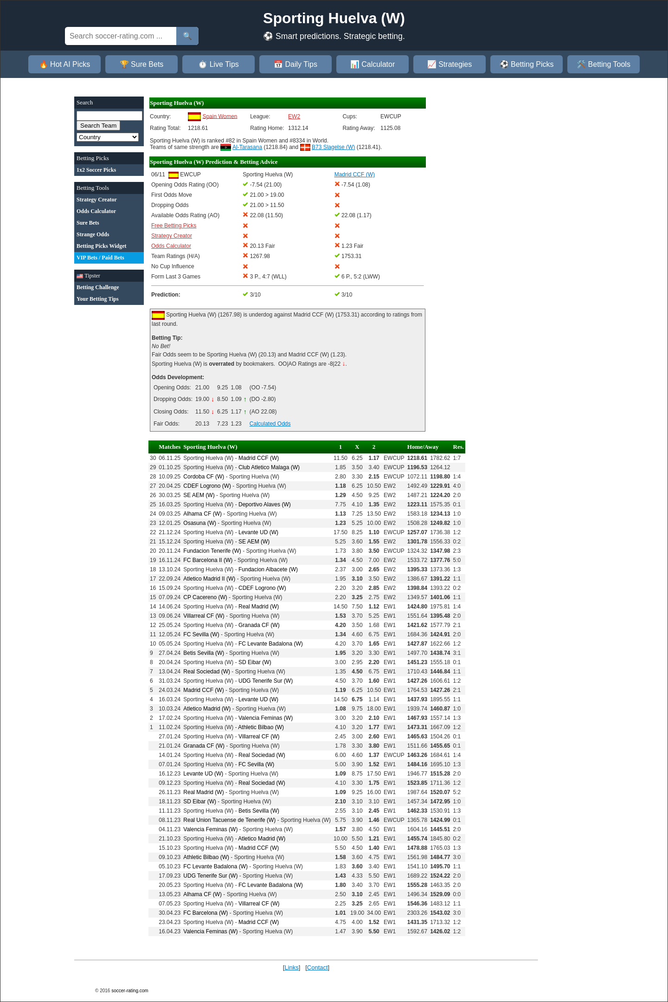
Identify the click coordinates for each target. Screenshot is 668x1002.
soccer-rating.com (129, 990)
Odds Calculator (171, 246)
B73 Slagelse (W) (333, 147)
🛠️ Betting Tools (603, 64)
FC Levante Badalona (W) (270, 643)
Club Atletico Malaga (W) (269, 467)
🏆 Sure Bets (142, 64)
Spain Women (219, 116)
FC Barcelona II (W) (207, 560)
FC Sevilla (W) (201, 634)
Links (291, 967)
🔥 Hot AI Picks (64, 64)
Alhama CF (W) (202, 514)
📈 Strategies (449, 64)
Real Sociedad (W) (206, 671)
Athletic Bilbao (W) (261, 727)
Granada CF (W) (259, 625)
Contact (317, 967)
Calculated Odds (270, 423)
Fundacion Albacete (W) (268, 569)
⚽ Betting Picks (527, 64)
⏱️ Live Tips (218, 64)
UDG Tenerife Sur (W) (265, 681)
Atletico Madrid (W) (207, 708)
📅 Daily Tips (295, 64)
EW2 (294, 116)
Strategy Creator (171, 236)
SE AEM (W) (198, 495)
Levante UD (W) (258, 532)
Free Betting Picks (173, 225)
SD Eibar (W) (254, 662)
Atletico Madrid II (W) (209, 578)
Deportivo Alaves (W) (264, 504)
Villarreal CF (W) (203, 616)
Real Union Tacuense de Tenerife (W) (229, 820)
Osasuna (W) (199, 523)
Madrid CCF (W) (258, 458)
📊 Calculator (372, 64)
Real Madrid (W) (258, 606)
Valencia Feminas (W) (265, 718)
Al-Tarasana (247, 147)
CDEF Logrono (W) (207, 486)
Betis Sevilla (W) (203, 653)
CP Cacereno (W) (205, 597)
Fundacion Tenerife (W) (212, 551)
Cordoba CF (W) (203, 476)
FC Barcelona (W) (205, 913)
